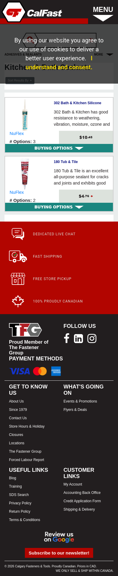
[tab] (59, 148)
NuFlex (17, 133)
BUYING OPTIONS (58, 148)
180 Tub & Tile (66, 162)
